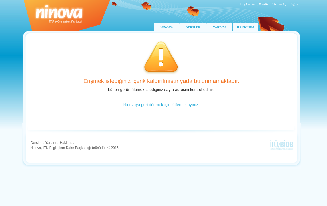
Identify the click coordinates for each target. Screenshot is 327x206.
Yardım (50, 143)
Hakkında (67, 143)
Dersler (36, 143)
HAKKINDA (245, 27)
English (294, 4)
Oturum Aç (279, 4)
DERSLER (193, 27)
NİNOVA (166, 27)
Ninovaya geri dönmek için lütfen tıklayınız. (161, 104)
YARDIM (219, 27)
